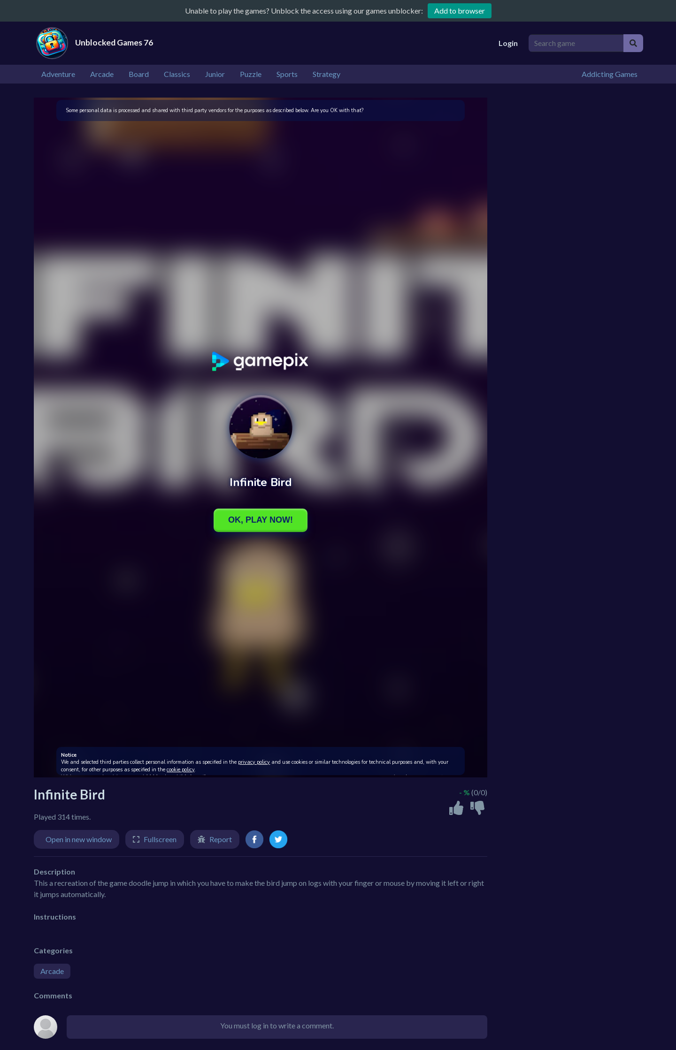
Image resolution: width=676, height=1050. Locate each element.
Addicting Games (610, 73)
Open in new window (79, 839)
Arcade (52, 970)
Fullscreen (160, 839)
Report (220, 839)
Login (508, 42)
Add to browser (459, 10)
